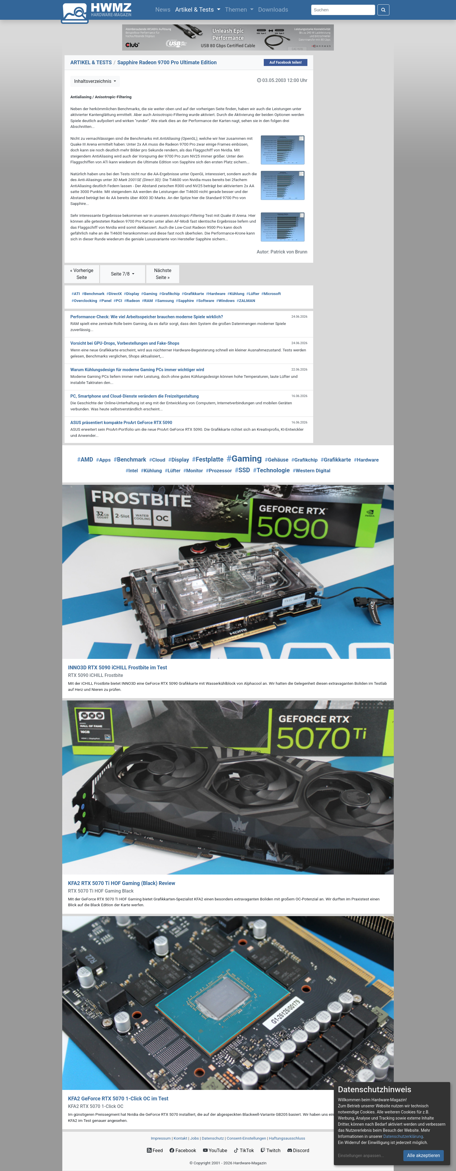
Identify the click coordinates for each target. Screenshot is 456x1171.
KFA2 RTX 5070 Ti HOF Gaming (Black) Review (121, 883)
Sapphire (185, 300)
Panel (105, 300)
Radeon (132, 300)
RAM (147, 300)
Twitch (270, 1150)
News (164, 9)
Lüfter (252, 293)
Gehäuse (276, 460)
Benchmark (93, 293)
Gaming (149, 293)
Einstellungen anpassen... (361, 1155)
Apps (103, 460)
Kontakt (180, 1138)
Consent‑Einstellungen (246, 1138)
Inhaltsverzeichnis (93, 81)
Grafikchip (169, 293)
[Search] (343, 10)
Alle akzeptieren (423, 1155)
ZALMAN (246, 300)
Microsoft (271, 293)
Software (205, 300)
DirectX (114, 293)
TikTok (244, 1150)
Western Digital (312, 470)
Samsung (164, 300)
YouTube (215, 1150)
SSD (242, 470)
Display (131, 293)
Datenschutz (213, 1138)
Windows (225, 300)
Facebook (183, 1150)
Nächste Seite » (162, 274)
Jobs (194, 1138)
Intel (132, 470)
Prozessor (219, 470)
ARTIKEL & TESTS (91, 62)
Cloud (157, 460)
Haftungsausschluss (287, 1138)
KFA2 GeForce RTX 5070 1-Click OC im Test (118, 1099)
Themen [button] (237, 9)
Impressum (161, 1138)
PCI (117, 300)
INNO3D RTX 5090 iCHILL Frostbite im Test (117, 668)
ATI (76, 293)
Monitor (193, 470)
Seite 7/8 (121, 274)
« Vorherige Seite (81, 274)
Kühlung (235, 293)
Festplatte (207, 459)
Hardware (215, 293)
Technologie (271, 470)
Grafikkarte (193, 293)
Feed (155, 1150)
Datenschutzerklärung (403, 1136)
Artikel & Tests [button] (195, 9)
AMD (85, 459)
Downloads (273, 9)
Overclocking (84, 300)
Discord (298, 1150)
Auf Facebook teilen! (286, 62)
